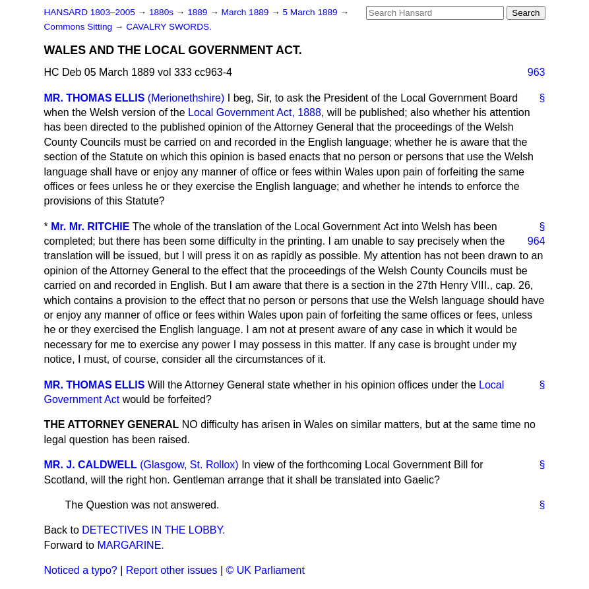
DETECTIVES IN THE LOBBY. (153, 530)
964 (536, 241)
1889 (198, 12)
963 (536, 72)
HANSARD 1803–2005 (89, 12)
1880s (162, 12)
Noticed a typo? (80, 570)
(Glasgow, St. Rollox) (189, 464)
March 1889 (247, 12)
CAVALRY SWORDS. (169, 27)
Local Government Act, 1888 (254, 112)
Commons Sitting (79, 27)
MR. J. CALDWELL (90, 464)
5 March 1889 (311, 12)
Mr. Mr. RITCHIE (90, 226)
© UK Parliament (265, 570)
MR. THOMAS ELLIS (94, 98)
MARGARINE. (130, 545)
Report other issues (172, 570)
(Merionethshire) (186, 98)
